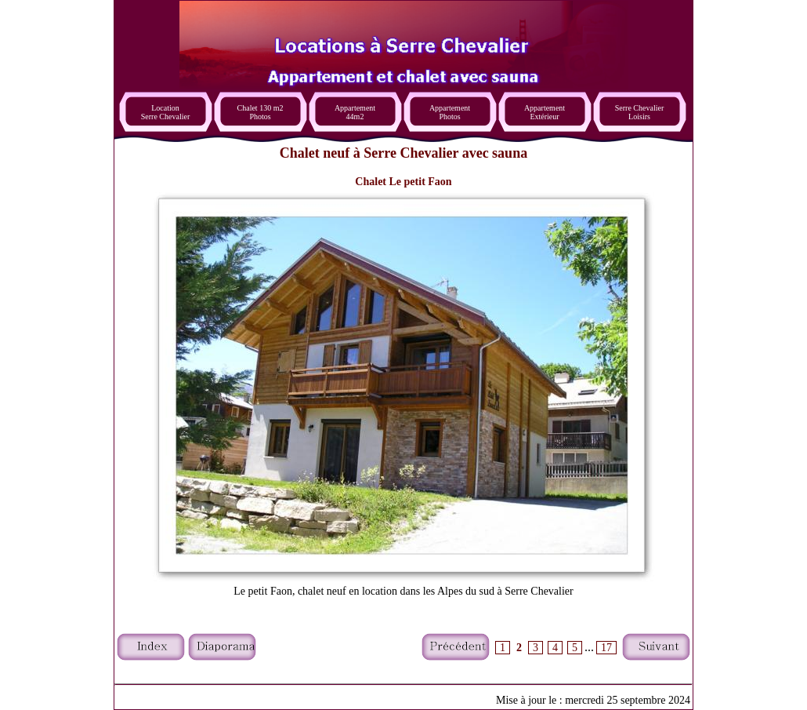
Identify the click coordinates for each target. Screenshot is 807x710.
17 (606, 648)
